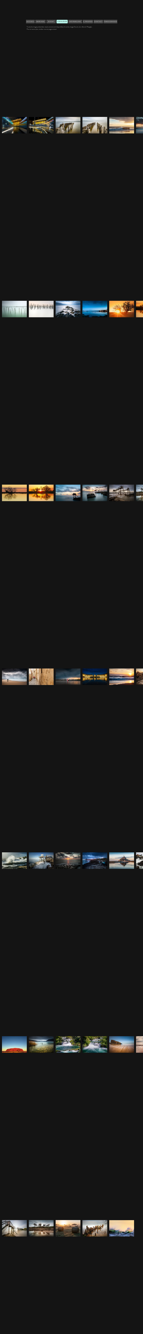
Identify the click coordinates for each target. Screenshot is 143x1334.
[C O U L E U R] (62, 21)
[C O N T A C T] (98, 21)
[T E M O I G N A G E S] (110, 21)
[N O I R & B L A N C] (75, 21)
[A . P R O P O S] (88, 21)
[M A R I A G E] (40, 21)
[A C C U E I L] (30, 21)
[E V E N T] (51, 21)
